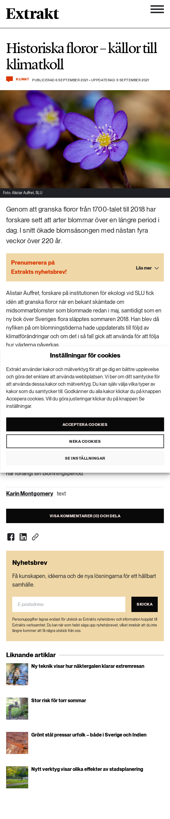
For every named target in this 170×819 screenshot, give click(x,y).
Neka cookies (85, 441)
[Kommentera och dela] (9, 79)
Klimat (22, 79)
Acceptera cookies (85, 424)
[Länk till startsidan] (32, 15)
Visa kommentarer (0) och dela (85, 516)
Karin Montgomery (29, 493)
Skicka (145, 604)
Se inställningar (85, 458)
